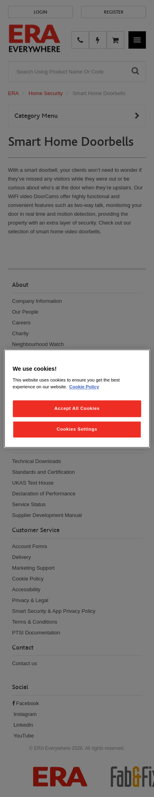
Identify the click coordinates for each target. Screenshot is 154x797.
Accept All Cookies (77, 408)
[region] (77, 398)
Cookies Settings (77, 429)
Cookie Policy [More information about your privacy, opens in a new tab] (84, 386)
